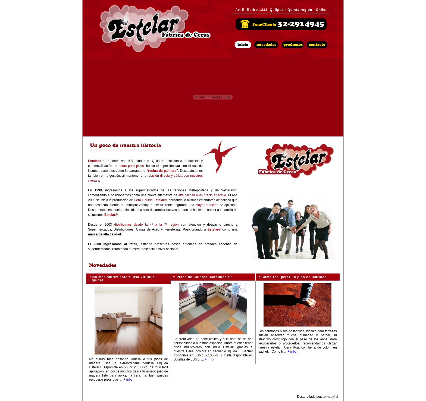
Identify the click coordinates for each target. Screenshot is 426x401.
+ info (127, 379)
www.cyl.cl (330, 397)
